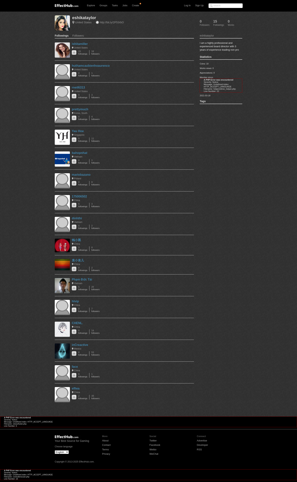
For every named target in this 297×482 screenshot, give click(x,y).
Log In (187, 5)
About (105, 440)
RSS (199, 449)
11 (95, 139)
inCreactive (80, 344)
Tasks (115, 5)
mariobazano (81, 174)
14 (95, 331)
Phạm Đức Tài (82, 279)
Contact (106, 445)
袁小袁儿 (78, 260)
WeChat (153, 453)
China (77, 200)
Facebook (154, 445)
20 (95, 288)
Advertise (202, 440)
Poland (77, 178)
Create (135, 5)
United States (83, 22)
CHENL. (77, 323)
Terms (105, 449)
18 (95, 52)
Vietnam (78, 156)
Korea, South (80, 113)
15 (82, 52)
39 (95, 397)
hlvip (75, 301)
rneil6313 (78, 87)
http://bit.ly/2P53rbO (112, 22)
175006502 (79, 196)
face (75, 366)
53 (95, 353)
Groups (103, 5)
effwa (76, 388)
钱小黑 (76, 240)
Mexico (77, 348)
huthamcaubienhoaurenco (91, 65)
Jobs (124, 5)
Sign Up (199, 5)
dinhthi (77, 218)
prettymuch (80, 109)
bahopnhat (79, 152)
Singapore (79, 135)
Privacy (106, 453)
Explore (91, 5)
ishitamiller (80, 43)
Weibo (152, 449)
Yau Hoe (78, 131)
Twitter (153, 440)
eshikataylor (84, 17)
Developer (202, 445)
